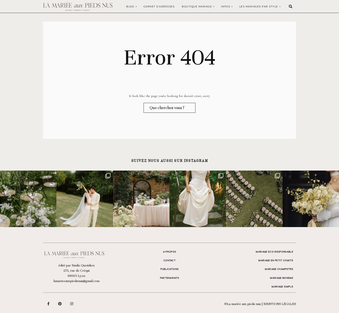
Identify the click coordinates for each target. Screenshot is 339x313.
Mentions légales (280, 304)
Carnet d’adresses (159, 6)
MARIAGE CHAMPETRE (279, 269)
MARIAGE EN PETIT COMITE (275, 260)
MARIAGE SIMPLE (282, 286)
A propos (169, 251)
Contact (169, 260)
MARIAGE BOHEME (281, 278)
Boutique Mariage (197, 6)
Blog (130, 6)
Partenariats (169, 278)
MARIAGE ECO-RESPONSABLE (274, 251)
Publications (169, 269)
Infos (225, 6)
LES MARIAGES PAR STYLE (258, 6)
